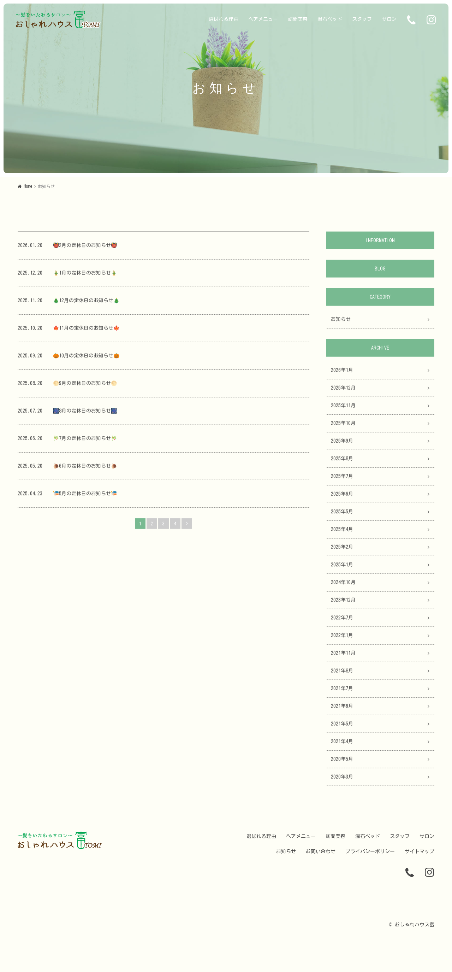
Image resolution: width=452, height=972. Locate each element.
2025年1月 (342, 567)
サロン (389, 19)
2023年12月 (343, 603)
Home (28, 186)
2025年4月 (342, 532)
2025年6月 (342, 497)
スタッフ (362, 19)
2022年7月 (342, 620)
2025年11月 (343, 408)
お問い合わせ (320, 851)
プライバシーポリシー (370, 851)
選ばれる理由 (223, 19)
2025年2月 (342, 550)
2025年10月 (343, 426)
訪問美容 (298, 19)
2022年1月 (342, 638)
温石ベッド (329, 19)
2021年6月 (342, 709)
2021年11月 (343, 656)
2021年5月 (342, 726)
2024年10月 (343, 585)
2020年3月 (342, 780)
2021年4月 (342, 744)
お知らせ (341, 322)
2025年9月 (342, 444)
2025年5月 (342, 514)
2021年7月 (342, 691)
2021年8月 (342, 673)
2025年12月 (343, 391)
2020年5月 (342, 762)
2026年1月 (342, 373)
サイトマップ (419, 851)
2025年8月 (342, 461)
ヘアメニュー (263, 19)
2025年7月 (342, 479)
